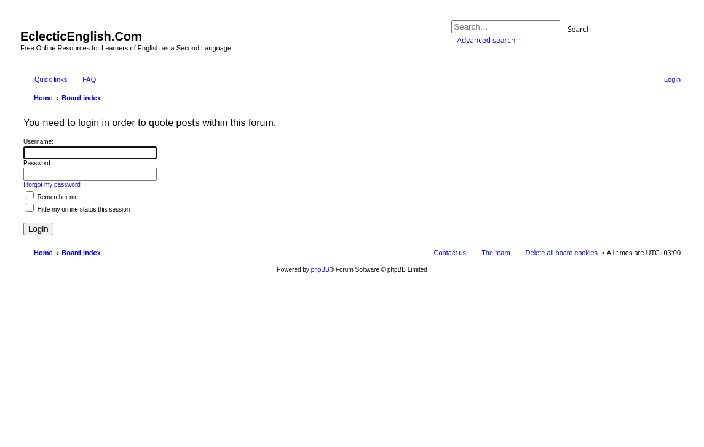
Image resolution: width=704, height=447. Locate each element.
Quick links (50, 79)
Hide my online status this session (78, 209)
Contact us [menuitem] (450, 252)
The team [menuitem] (495, 252)
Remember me (52, 197)
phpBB (320, 269)
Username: (38, 141)
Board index (81, 252)
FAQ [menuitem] (89, 79)
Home (43, 252)
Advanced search (486, 40)
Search (579, 28)
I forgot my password (52, 184)
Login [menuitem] (672, 79)
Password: (37, 163)
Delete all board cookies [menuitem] (562, 252)
